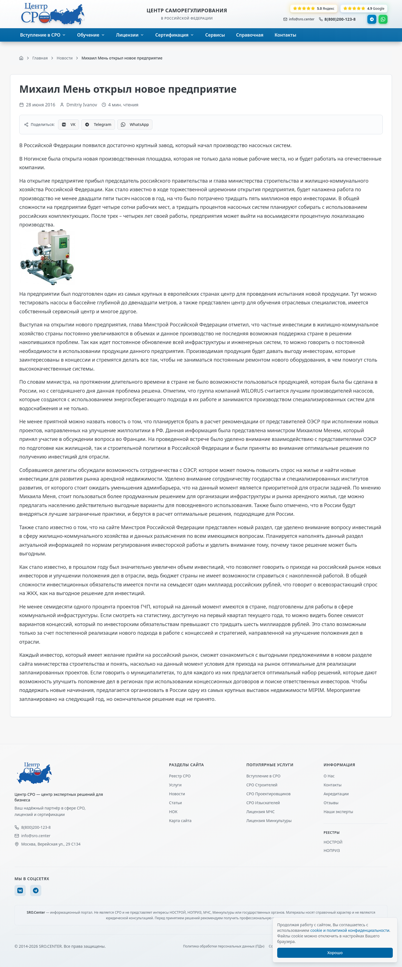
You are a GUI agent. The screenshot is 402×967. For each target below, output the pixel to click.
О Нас (329, 776)
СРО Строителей (261, 784)
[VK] (20, 890)
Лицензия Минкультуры (268, 820)
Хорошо (335, 952)
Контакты (332, 784)
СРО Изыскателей (263, 802)
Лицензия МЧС (260, 811)
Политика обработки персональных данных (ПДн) (223, 946)
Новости (177, 793)
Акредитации (336, 793)
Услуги (175, 784)
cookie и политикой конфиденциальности (349, 930)
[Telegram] (35, 890)
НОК (173, 811)
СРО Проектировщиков (268, 793)
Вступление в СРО (263, 776)
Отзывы (331, 802)
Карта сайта (180, 820)
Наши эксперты (338, 811)
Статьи (175, 802)
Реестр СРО (180, 776)
